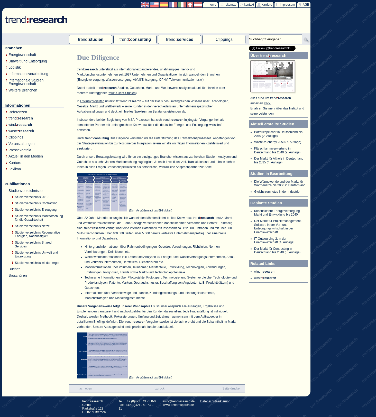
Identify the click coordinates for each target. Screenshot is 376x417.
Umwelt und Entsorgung (27, 61)
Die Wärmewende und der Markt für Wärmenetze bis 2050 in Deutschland (279, 183)
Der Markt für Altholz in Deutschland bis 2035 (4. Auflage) (278, 160)
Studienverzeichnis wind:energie (37, 263)
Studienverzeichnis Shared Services (33, 244)
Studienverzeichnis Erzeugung (36, 209)
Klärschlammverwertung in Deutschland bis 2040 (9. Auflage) (277, 150)
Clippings (15, 137)
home (212, 4)
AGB (306, 4)
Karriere (14, 163)
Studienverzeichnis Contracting (36, 203)
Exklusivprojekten (92, 101)
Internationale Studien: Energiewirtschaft (26, 82)
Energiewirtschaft (22, 55)
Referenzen (17, 112)
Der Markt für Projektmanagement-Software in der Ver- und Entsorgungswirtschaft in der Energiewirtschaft (278, 226)
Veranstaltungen (21, 144)
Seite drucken (232, 388)
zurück (159, 388)
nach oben (85, 388)
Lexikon (14, 169)
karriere (267, 4)
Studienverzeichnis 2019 (32, 197)
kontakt (249, 4)
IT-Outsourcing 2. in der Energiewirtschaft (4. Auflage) (274, 240)
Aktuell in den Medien (25, 156)
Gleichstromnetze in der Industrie (276, 191)
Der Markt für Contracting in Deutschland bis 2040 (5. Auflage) (277, 250)
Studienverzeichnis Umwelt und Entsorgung (36, 254)
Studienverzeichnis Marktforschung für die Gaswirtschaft (39, 218)
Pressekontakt (19, 150)
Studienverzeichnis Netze (32, 226)
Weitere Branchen (22, 90)
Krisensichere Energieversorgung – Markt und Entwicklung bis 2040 (278, 213)
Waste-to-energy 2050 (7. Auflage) (277, 142)
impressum (287, 4)
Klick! (267, 103)
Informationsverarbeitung (28, 74)
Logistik (14, 67)
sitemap (231, 4)
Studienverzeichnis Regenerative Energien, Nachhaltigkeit (37, 234)
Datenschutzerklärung (215, 401)
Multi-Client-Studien (122, 93)
